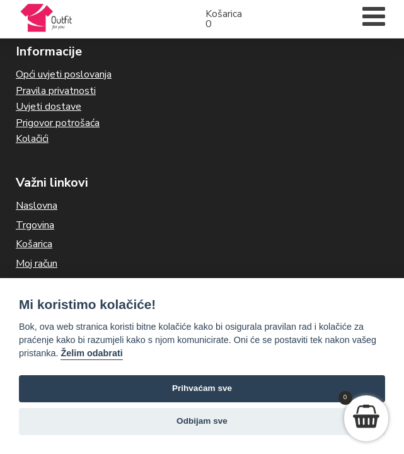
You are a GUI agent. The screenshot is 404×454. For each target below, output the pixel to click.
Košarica (34, 244)
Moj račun (36, 264)
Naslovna (36, 205)
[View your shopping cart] (366, 418)
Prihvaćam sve (202, 388)
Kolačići (32, 139)
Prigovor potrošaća (58, 123)
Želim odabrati (91, 353)
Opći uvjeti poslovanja (64, 74)
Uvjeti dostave (48, 107)
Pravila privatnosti (56, 91)
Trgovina (35, 225)
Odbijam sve (202, 421)
